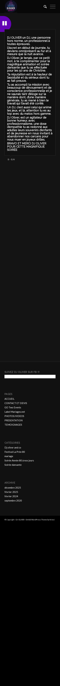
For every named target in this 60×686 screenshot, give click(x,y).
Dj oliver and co (12, 558)
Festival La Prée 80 (14, 562)
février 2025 (11, 602)
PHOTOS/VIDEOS (14, 527)
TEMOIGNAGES (13, 535)
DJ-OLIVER (20, 630)
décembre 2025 (12, 598)
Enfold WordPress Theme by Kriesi (40, 630)
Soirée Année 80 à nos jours (19, 571)
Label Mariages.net (14, 522)
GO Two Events (12, 518)
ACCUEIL (9, 509)
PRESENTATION (13, 531)
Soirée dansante (13, 575)
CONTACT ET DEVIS (15, 514)
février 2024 (11, 607)
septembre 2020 (13, 611)
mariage (8, 567)
